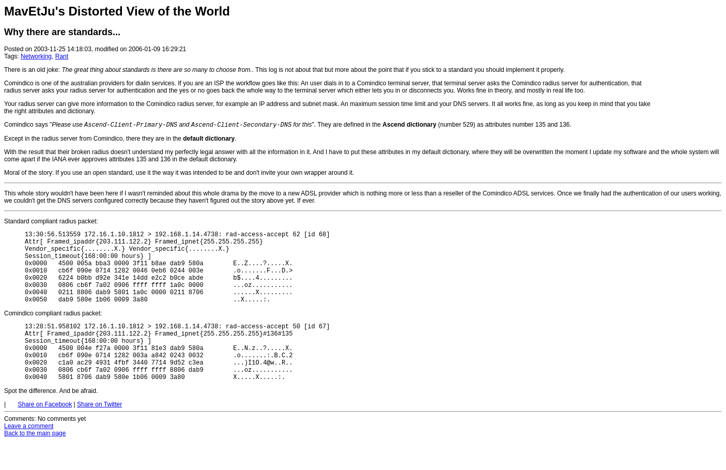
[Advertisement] (691, 66)
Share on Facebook (45, 433)
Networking (36, 56)
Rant (61, 56)
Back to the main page (35, 462)
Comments (19, 447)
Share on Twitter (99, 433)
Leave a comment (28, 455)
